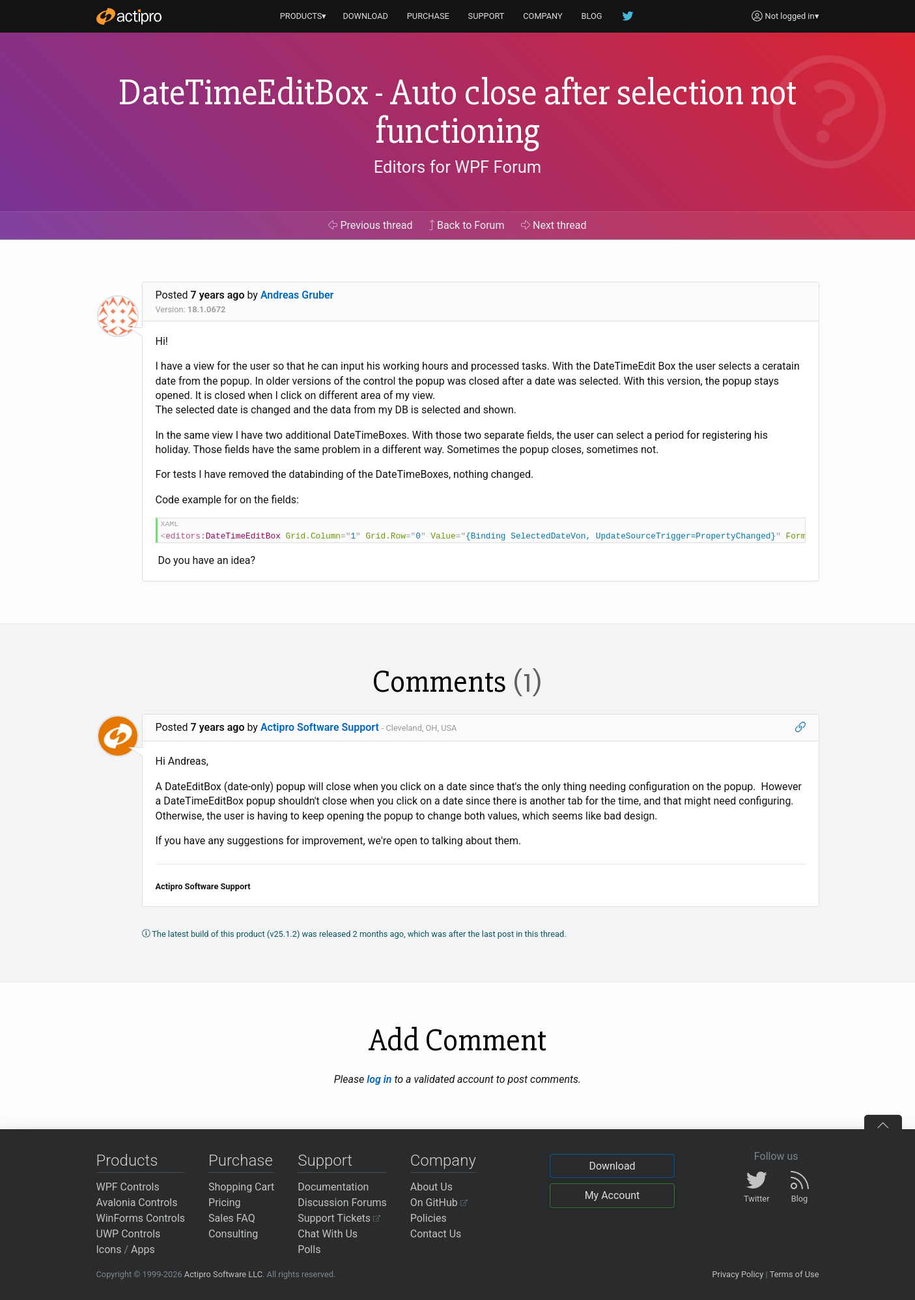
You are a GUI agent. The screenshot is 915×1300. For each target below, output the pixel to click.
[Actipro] (129, 16)
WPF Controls (128, 1187)
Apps (143, 1249)
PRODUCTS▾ (303, 16)
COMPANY (543, 16)
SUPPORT (486, 16)
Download (612, 1166)
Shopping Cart (241, 1187)
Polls (309, 1249)
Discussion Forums (342, 1202)
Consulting (233, 1234)
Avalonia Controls (137, 1202)
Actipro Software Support (319, 727)
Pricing (224, 1202)
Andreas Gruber (296, 295)
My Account (612, 1195)
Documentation (333, 1187)
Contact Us (436, 1234)
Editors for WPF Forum (458, 167)
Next (554, 225)
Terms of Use (794, 1274)
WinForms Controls (141, 1218)
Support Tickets (339, 1218)
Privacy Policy (737, 1274)
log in (379, 1079)
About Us (431, 1187)
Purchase (240, 1160)
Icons (109, 1249)
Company (443, 1160)
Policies (428, 1218)
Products (127, 1160)
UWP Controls (128, 1234)
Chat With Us (328, 1234)
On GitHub (439, 1202)
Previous (370, 225)
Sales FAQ (231, 1218)
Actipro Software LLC (223, 1274)
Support (325, 1160)
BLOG (592, 16)
